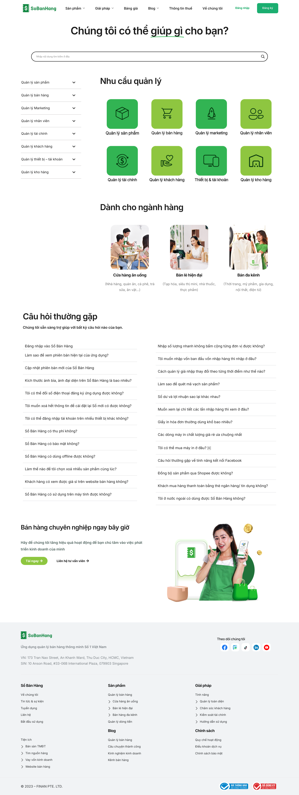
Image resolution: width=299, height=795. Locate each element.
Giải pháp (104, 8)
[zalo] (235, 647)
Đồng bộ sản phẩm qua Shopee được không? (195, 473)
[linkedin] (256, 647)
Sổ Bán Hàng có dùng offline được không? (60, 456)
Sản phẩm (75, 8)
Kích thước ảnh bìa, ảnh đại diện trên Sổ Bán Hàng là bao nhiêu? (78, 381)
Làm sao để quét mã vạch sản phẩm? (189, 384)
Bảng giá (131, 8)
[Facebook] (225, 647)
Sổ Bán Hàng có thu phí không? (51, 431)
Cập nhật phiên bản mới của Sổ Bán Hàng (59, 368)
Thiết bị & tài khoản (211, 179)
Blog (153, 8)
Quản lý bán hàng (166, 133)
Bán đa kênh (248, 275)
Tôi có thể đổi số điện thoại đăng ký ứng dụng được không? (74, 393)
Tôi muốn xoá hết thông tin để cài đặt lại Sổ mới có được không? (78, 406)
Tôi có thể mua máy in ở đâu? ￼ (184, 448)
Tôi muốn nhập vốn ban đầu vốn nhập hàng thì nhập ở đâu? (207, 359)
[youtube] (266, 647)
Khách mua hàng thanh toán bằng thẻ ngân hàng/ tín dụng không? (213, 486)
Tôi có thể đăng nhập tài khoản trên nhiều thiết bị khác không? (77, 419)
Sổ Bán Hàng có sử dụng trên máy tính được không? (68, 494)
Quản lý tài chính (122, 179)
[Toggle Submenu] (74, 82)
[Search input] (147, 56)
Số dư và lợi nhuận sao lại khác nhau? (189, 397)
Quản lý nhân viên (256, 133)
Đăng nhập (242, 8)
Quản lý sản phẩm (122, 133)
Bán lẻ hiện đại (189, 275)
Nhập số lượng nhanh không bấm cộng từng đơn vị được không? (211, 346)
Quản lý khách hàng (166, 179)
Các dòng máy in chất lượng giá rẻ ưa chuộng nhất (200, 435)
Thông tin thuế (180, 8)
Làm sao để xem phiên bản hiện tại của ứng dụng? (66, 355)
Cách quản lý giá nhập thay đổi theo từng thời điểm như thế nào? (211, 372)
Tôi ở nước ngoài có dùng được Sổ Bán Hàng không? (201, 499)
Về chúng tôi (213, 8)
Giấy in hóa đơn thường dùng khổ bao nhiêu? (195, 422)
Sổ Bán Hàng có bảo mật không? (52, 444)
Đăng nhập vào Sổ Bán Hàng (49, 346)
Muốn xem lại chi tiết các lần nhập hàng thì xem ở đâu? (203, 409)
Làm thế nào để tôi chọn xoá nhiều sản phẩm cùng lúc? (70, 469)
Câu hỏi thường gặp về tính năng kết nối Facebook (200, 461)
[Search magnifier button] (263, 56)
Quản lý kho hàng (255, 179)
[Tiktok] (245, 647)
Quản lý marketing (211, 133)
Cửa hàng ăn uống (129, 275)
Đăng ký (267, 8)
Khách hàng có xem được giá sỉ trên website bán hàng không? (76, 482)
